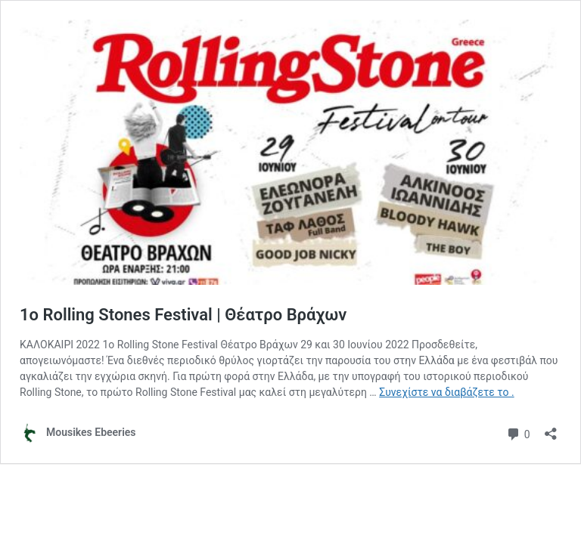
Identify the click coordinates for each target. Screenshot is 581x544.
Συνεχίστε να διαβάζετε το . (446, 392)
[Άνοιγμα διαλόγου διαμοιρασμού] (550, 428)
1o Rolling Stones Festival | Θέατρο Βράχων (183, 314)
